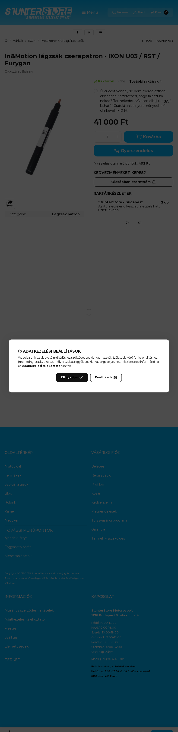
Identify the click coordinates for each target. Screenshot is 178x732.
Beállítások (106, 377)
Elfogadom (72, 377)
